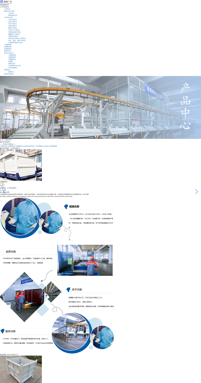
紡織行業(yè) (12, 26)
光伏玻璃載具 (12, 67)
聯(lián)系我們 (8, 74)
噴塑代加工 (8, 51)
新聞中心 (11, 72)
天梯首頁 (7, 9)
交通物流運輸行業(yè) (15, 42)
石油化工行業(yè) (14, 30)
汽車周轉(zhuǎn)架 (14, 65)
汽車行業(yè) (12, 21)
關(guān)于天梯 (9, 11)
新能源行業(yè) (13, 36)
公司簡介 (11, 13)
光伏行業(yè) (12, 19)
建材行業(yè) (12, 28)
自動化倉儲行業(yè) (14, 32)
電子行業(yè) (12, 23)
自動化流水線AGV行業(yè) (17, 38)
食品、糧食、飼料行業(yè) (17, 40)
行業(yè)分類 (8, 17)
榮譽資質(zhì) (12, 15)
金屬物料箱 (8, 47)
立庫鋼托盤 (8, 44)
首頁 (1, 140)
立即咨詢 (3, 190)
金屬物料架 (8, 49)
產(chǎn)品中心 (9, 53)
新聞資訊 (7, 70)
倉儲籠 (10, 61)
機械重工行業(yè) (14, 34)
